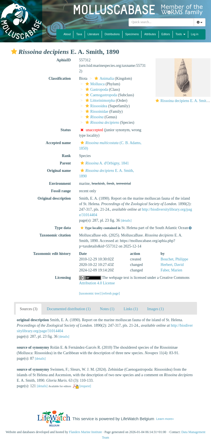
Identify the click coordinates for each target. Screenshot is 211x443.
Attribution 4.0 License (97, 283)
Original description (54, 198)
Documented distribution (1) (68, 309)
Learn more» (165, 418)
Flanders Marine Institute (85, 432)
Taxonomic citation (55, 235)
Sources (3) (28, 309)
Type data (62, 228)
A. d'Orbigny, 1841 (104, 163)
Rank (66, 156)
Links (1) (131, 309)
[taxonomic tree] (90, 293)
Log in (194, 34)
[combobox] (161, 22)
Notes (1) (107, 309)
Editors (166, 34)
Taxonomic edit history (52, 254)
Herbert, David (172, 265)
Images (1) (155, 309)
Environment (60, 183)
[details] (126, 220)
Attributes (150, 34)
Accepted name (58, 143)
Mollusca (94, 84)
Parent (65, 163)
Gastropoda (96, 89)
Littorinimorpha (99, 100)
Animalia (103, 78)
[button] (14, 51)
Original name (59, 171)
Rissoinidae (96, 111)
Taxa (79, 34)
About (67, 34)
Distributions (112, 34)
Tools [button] (180, 34)
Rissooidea (95, 106)
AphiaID (64, 60)
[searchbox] (162, 22)
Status (65, 130)
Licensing (63, 278)
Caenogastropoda (100, 95)
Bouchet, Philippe (174, 259)
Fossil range (61, 191)
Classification (60, 78)
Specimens (132, 34)
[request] (85, 386)
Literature (93, 34)
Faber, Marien (171, 270)
